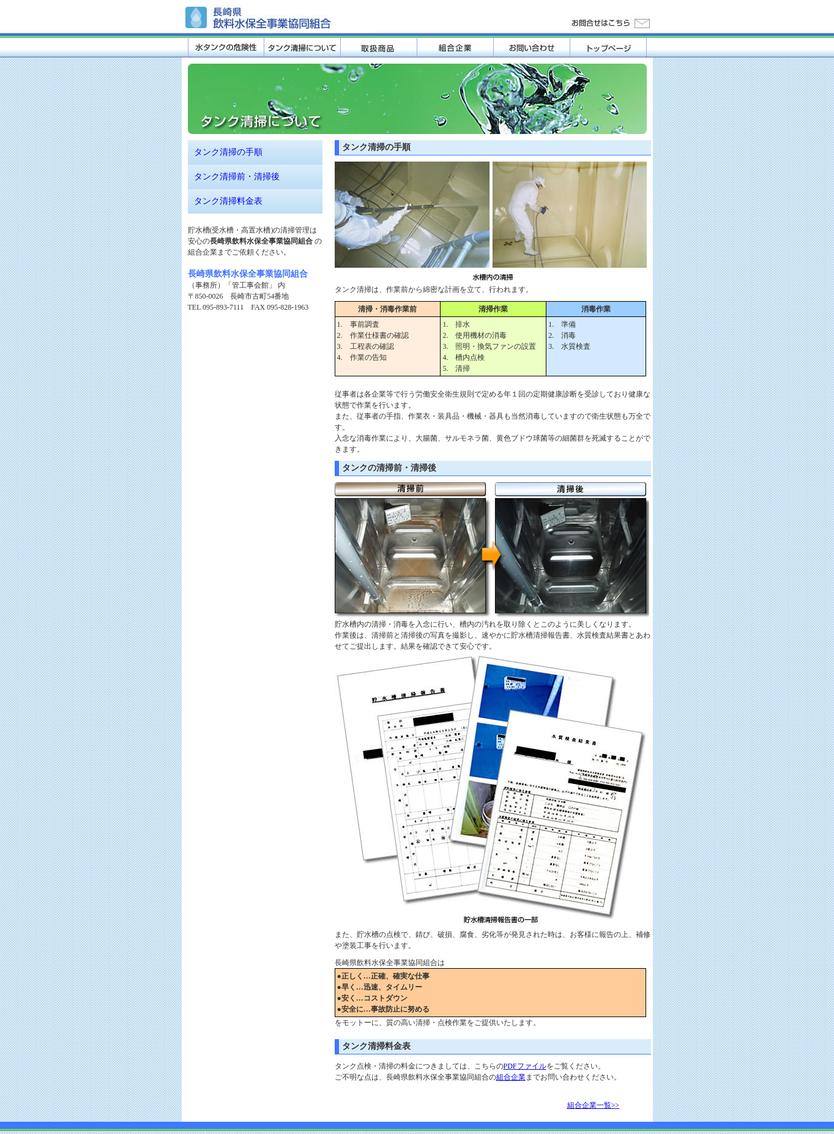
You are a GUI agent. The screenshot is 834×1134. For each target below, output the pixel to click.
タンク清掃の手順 (228, 152)
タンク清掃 (302, 48)
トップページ (608, 48)
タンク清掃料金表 (228, 201)
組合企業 (455, 48)
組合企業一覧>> (593, 1105)
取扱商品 (379, 48)
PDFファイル (525, 1066)
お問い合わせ (532, 48)
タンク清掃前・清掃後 (237, 176)
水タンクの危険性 (226, 48)
